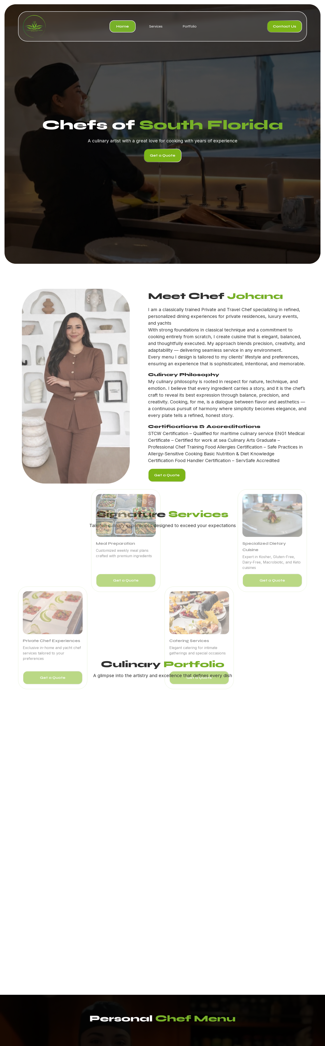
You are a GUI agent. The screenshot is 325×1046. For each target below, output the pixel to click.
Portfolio (190, 26)
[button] (24, 857)
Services (155, 26)
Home (122, 26)
